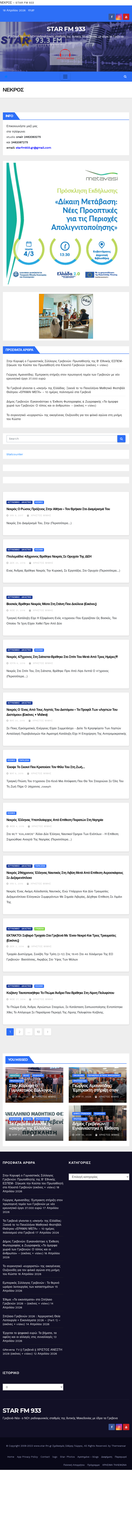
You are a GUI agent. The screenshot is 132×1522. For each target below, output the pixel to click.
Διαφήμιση (106, 1456)
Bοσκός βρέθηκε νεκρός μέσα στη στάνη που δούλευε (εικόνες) (51, 604)
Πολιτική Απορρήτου (74, 1465)
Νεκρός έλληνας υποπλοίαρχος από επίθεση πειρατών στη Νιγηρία (54, 820)
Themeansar (118, 1446)
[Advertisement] (66, 1495)
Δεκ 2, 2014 (17, 946)
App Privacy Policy (27, 1456)
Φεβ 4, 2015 (17, 826)
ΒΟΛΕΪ (26, 1075)
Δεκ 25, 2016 (18, 563)
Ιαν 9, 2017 (16, 515)
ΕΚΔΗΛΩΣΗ (38, 1075)
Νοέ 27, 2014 (18, 999)
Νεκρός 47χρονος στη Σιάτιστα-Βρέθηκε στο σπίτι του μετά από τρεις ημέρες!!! (62, 657)
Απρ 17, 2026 (83, 1097)
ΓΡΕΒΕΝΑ (39, 929)
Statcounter (14, 454)
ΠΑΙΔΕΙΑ (28, 1119)
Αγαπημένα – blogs (88, 1456)
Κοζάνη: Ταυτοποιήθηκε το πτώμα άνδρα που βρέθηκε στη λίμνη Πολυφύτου (60, 993)
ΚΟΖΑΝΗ (39, 550)
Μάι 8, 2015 (17, 773)
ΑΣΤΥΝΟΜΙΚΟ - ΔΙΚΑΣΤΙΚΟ (19, 502)
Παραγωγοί (121, 1456)
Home (10, 1456)
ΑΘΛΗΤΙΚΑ (14, 1075)
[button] (125, 76)
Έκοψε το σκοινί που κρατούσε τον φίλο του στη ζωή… (45, 767)
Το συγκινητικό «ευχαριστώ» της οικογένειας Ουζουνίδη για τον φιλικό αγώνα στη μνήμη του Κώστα (31, 1270)
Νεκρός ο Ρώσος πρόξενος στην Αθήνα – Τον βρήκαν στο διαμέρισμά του (58, 509)
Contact (45, 1456)
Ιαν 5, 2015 (16, 883)
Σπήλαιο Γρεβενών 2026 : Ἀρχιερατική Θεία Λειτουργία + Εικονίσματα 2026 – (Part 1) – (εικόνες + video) (32, 1320)
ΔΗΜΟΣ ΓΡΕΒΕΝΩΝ (82, 1114)
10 (38, 1032)
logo (54, 1456)
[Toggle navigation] (65, 76)
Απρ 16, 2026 (84, 1135)
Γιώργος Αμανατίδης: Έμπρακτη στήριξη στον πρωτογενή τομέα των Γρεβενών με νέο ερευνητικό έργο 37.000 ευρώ (33, 1204)
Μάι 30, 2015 (17, 720)
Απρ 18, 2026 (20, 1097)
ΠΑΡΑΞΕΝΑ (24, 760)
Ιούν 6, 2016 (17, 663)
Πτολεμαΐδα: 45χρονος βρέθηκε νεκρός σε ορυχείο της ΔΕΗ (48, 556)
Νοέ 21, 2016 (17, 610)
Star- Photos (67, 1456)
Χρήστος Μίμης (39, 515)
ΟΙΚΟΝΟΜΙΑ (78, 1075)
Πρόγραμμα (93, 1465)
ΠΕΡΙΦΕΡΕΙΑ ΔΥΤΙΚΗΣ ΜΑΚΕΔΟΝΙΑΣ (104, 1075)
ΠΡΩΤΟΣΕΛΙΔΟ (16, 1081)
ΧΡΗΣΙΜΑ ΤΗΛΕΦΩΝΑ (114, 1465)
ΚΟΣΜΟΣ (39, 502)
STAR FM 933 (66, 29)
